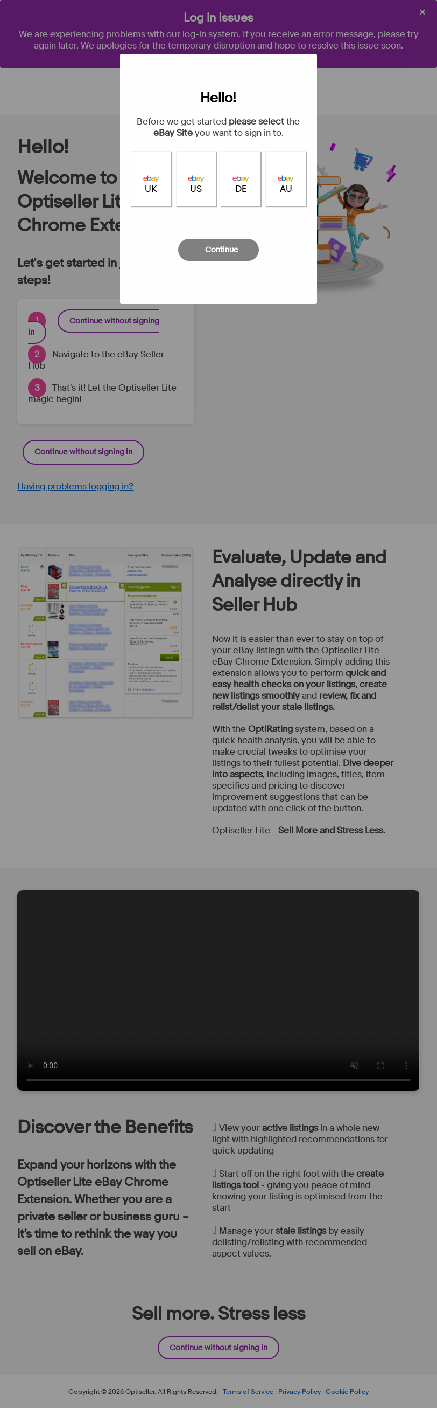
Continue (221, 250)
